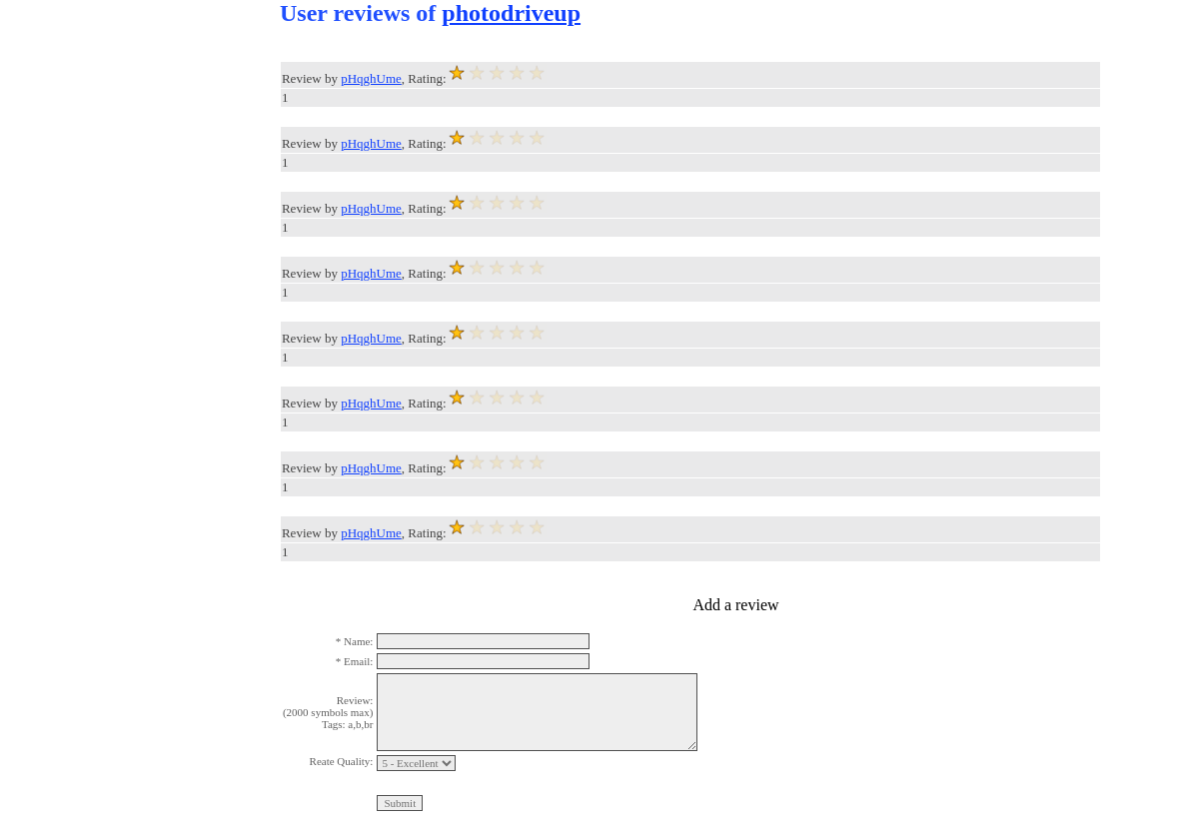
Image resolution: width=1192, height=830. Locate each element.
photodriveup (511, 13)
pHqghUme (371, 78)
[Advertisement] (80, 299)
